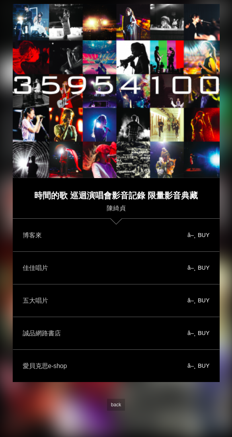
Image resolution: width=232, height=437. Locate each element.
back (116, 405)
